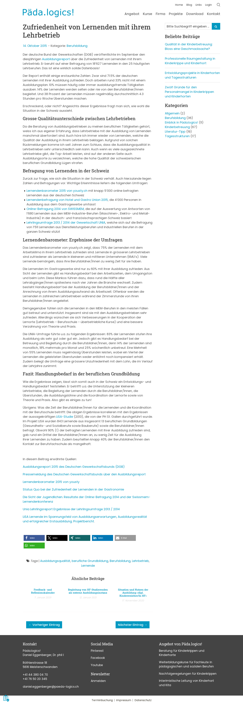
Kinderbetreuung (177, 127)
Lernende (88, 565)
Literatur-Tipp (175, 131)
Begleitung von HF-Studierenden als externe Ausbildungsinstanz (88, 591)
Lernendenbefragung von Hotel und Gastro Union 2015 (67, 200)
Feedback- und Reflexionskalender (43, 591)
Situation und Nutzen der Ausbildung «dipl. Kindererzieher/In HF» (133, 592)
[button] (34, 538)
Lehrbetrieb (140, 561)
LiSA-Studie (64, 417)
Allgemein (172, 113)
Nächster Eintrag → (132, 625)
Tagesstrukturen (177, 136)
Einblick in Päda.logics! (181, 122)
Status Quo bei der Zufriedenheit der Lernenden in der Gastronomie (73, 489)
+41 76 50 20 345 (35, 679)
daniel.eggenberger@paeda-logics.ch (51, 687)
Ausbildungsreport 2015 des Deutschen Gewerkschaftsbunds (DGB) (74, 467)
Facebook (98, 658)
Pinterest (97, 651)
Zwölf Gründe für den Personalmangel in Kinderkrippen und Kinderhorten (189, 91)
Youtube (97, 665)
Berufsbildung (77, 46)
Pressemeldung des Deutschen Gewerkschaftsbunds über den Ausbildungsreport (84, 474)
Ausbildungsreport (56, 59)
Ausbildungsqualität (55, 561)
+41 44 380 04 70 (35, 675)
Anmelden (98, 681)
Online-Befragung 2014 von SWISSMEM (55, 209)
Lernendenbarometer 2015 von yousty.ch (56, 191)
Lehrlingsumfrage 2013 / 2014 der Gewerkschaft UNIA (65, 222)
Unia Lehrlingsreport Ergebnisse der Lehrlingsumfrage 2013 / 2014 (71, 509)
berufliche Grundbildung (90, 561)
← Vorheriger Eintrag (44, 625)
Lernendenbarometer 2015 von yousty (51, 482)
